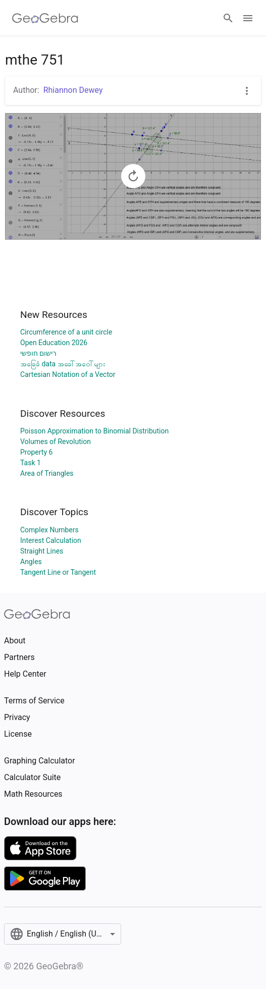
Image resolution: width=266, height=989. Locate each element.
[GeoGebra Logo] (45, 18)
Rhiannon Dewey (73, 90)
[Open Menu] (248, 18)
